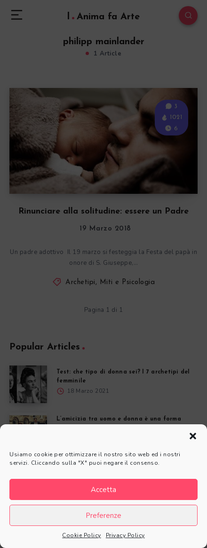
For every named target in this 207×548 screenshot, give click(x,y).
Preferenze (103, 515)
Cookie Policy (81, 535)
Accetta (103, 489)
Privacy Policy (125, 535)
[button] (193, 436)
